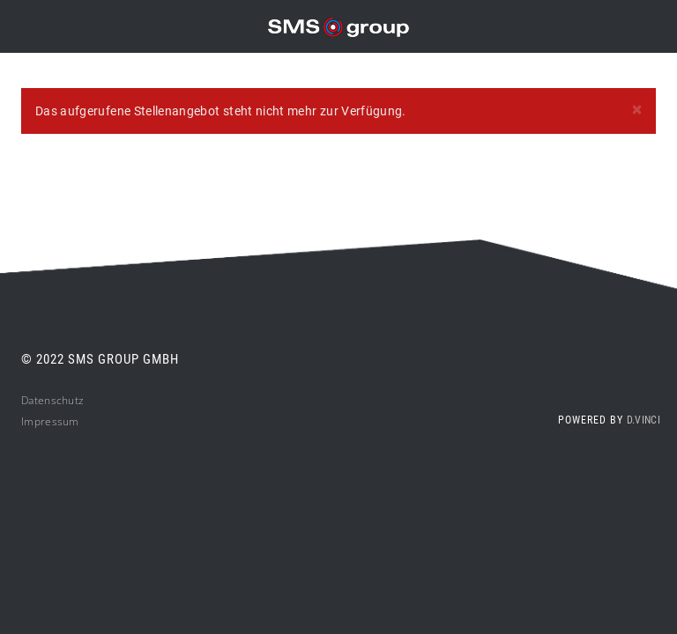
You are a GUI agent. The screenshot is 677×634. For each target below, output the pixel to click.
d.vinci (643, 420)
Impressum (50, 421)
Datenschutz (52, 400)
